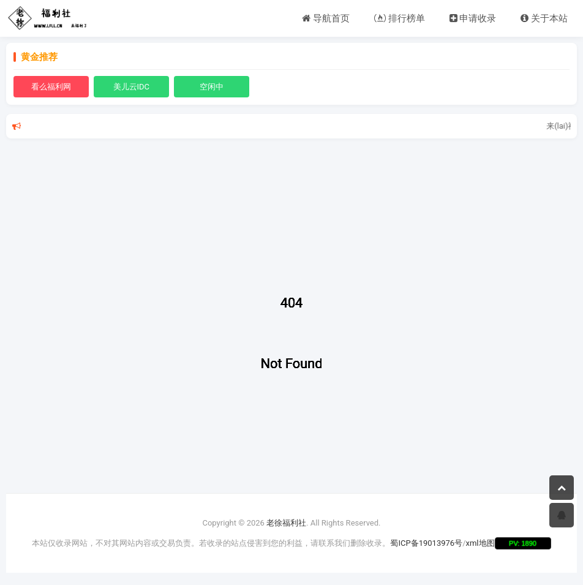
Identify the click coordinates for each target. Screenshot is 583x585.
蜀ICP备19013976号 (426, 543)
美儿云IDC (131, 86)
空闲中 (212, 86)
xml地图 (480, 543)
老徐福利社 (286, 522)
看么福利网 (51, 86)
